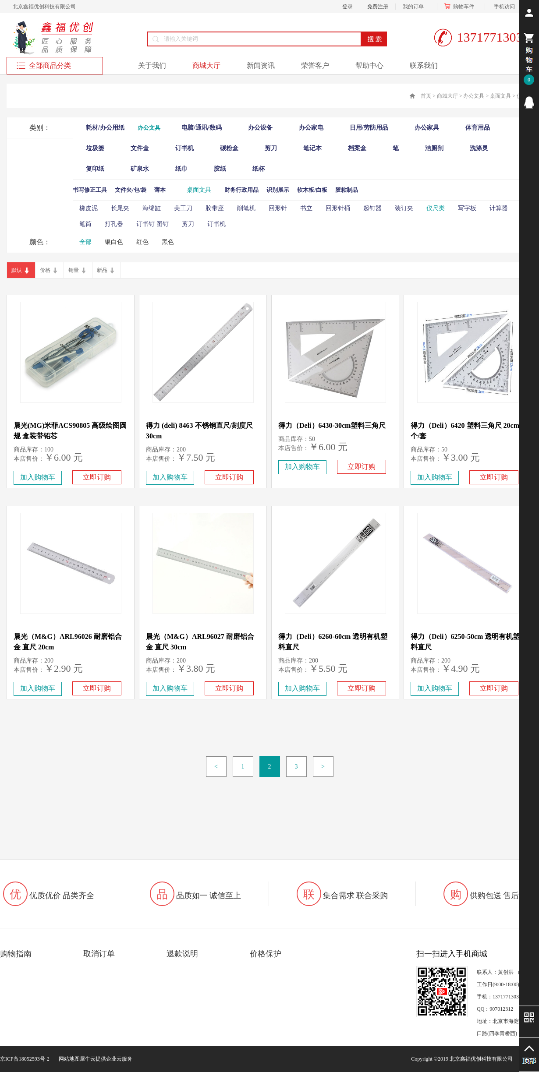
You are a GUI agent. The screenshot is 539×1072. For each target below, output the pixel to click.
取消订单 (99, 953)
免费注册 (377, 7)
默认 (16, 270)
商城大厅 (447, 96)
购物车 (461, 7)
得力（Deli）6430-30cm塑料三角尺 (332, 425)
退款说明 (182, 953)
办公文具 (473, 96)
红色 (142, 242)
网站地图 (68, 1059)
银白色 (114, 242)
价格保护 (265, 953)
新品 (102, 270)
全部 (85, 242)
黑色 (168, 242)
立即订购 (97, 477)
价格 (45, 270)
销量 (73, 270)
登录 (347, 7)
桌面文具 (500, 96)
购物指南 (16, 953)
